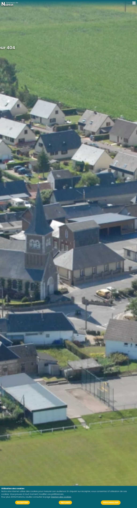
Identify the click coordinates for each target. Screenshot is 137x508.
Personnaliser (111, 502)
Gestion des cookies (61, 497)
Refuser (65, 502)
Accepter (22, 502)
